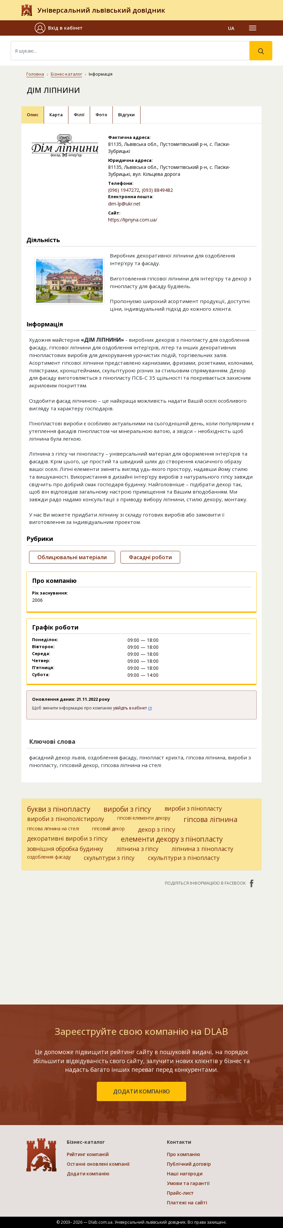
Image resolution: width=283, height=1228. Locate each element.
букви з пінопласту (58, 809)
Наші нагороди (184, 1173)
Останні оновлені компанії (98, 1164)
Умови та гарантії (188, 1183)
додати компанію (141, 1091)
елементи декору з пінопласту (172, 839)
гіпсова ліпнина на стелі (53, 828)
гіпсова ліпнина (211, 819)
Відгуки (126, 115)
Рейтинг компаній (88, 1154)
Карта (56, 115)
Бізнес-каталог (66, 74)
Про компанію (183, 1154)
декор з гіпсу (156, 829)
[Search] (130, 50)
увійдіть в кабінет (132, 708)
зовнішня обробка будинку (65, 849)
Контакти (179, 1142)
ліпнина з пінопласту (202, 849)
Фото (101, 115)
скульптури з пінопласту (184, 858)
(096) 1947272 (123, 190)
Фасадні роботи (150, 557)
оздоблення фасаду (48, 857)
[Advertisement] (141, 942)
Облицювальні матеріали (72, 557)
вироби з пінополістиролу (65, 819)
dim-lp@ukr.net (124, 204)
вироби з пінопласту (193, 808)
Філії (79, 115)
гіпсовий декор (108, 828)
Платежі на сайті (187, 1202)
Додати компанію (88, 1173)
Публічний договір (189, 1164)
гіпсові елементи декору (143, 818)
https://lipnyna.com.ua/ (132, 219)
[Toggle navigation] (253, 28)
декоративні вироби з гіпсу (67, 838)
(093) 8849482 (157, 190)
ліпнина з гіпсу (137, 849)
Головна (35, 74)
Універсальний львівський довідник (101, 10)
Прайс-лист (180, 1193)
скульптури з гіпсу (109, 858)
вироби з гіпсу (127, 809)
